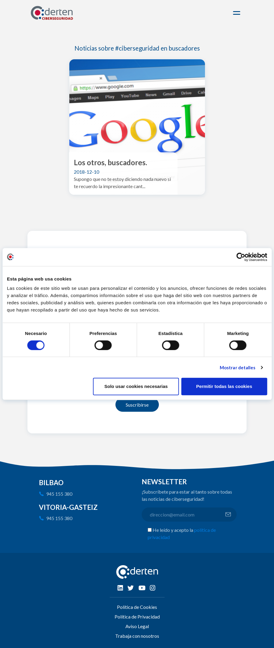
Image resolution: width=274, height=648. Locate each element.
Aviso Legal (137, 626)
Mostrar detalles (238, 367)
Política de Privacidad (137, 616)
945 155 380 (59, 494)
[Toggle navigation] (237, 13)
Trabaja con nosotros (137, 636)
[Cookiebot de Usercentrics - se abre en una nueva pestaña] (240, 257)
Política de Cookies (137, 607)
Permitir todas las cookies (224, 386)
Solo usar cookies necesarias (136, 386)
